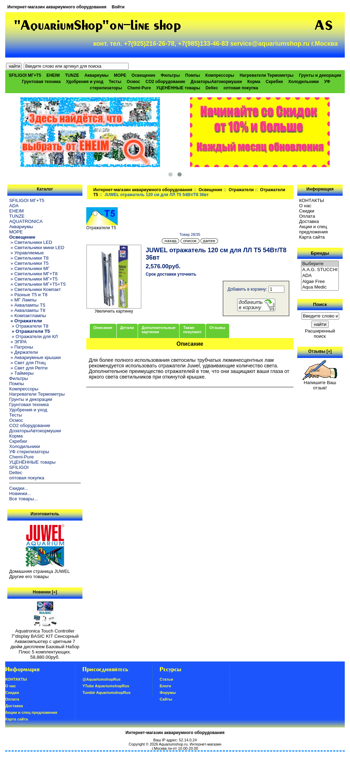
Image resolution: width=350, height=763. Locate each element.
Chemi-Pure (139, 87)
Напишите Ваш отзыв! (319, 383)
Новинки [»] (45, 592)
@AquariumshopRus (101, 679)
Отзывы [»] (319, 351)
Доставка (309, 221)
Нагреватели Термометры (266, 75)
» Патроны (21, 347)
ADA (14, 205)
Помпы (192, 75)
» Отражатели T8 (28, 326)
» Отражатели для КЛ (33, 336)
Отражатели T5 (102, 226)
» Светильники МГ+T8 (33, 273)
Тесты (115, 81)
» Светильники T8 (29, 258)
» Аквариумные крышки (35, 357)
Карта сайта (312, 237)
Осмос (133, 81)
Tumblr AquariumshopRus (106, 692)
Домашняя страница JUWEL (39, 571)
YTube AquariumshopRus (105, 686)
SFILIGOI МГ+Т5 (25, 75)
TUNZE (72, 75)
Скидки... (18, 488)
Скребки (274, 81)
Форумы (168, 692)
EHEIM (53, 75)
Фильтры (170, 75)
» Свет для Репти (28, 368)
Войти (118, 7)
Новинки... (20, 493)
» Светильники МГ (29, 268)
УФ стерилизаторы (29, 451)
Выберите (319, 264)
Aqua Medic (319, 287)
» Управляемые (26, 252)
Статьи (166, 679)
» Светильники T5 (29, 263)
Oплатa (307, 216)
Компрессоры (219, 75)
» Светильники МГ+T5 (33, 279)
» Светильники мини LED (36, 247)
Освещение (210, 189)
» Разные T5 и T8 (28, 294)
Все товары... (23, 498)
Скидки (306, 211)
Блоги (165, 686)
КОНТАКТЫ (311, 200)
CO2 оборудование (165, 81)
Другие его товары (29, 576)
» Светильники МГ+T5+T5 (37, 284)
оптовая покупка (241, 87)
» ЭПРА (18, 341)
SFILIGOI (19, 467)
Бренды (320, 253)
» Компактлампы (27, 315)
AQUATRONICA (26, 221)
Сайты (166, 699)
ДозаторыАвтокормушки (216, 81)
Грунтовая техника (41, 81)
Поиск (320, 304)
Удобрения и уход (84, 81)
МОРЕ (120, 75)
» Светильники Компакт (35, 289)
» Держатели (23, 352)
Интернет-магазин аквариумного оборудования (56, 7)
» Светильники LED (30, 242)
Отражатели (241, 189)
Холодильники (303, 81)
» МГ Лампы (22, 299)
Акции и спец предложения (313, 229)
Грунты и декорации (320, 75)
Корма (253, 81)
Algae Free (319, 282)
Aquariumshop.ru (173, 744)
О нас (305, 205)
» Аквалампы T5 (27, 305)
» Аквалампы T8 (27, 310)
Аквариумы (97, 75)
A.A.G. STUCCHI (319, 270)
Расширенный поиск (320, 333)
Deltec (211, 87)
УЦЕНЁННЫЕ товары (178, 87)
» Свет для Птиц (27, 362)
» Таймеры (21, 373)
